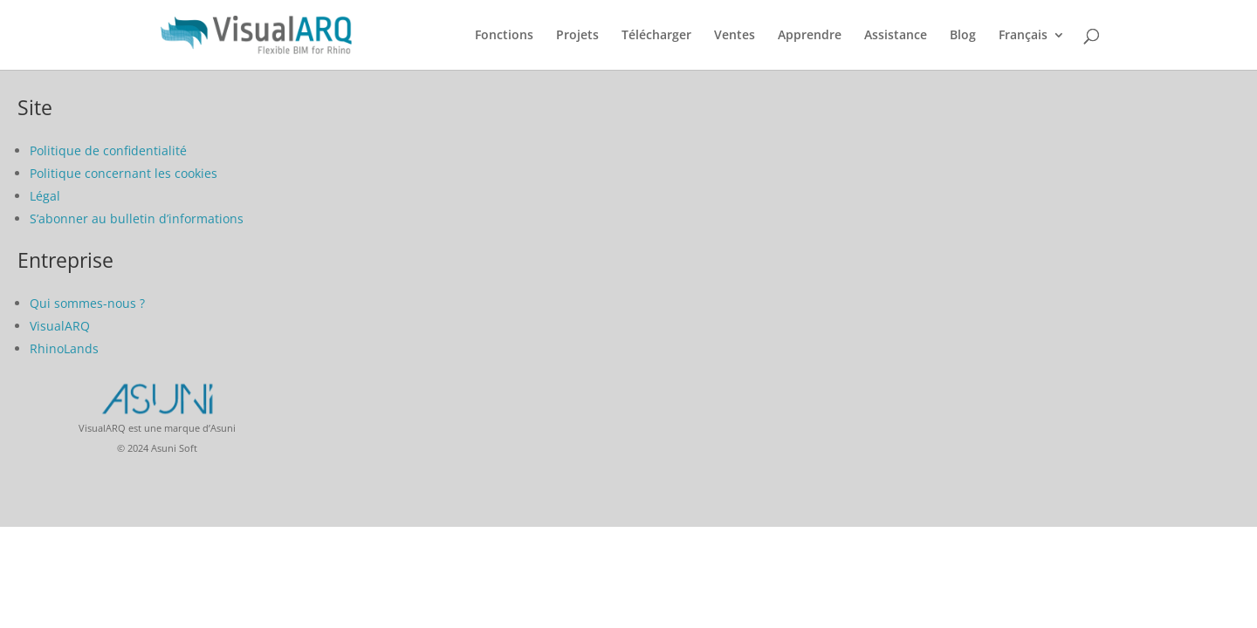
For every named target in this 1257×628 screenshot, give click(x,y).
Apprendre (809, 36)
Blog (963, 36)
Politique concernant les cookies (123, 173)
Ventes (734, 36)
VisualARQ (60, 325)
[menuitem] (1032, 49)
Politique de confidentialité (108, 150)
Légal (45, 196)
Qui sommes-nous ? (87, 303)
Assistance (895, 36)
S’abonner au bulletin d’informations (137, 218)
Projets (577, 36)
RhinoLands (64, 348)
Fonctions (504, 36)
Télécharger (656, 36)
